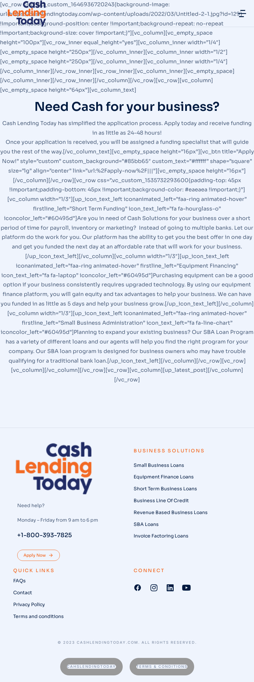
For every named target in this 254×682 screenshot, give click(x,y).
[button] (242, 13)
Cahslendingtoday (91, 666)
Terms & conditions (162, 666)
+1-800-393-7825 (44, 535)
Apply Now (38, 555)
